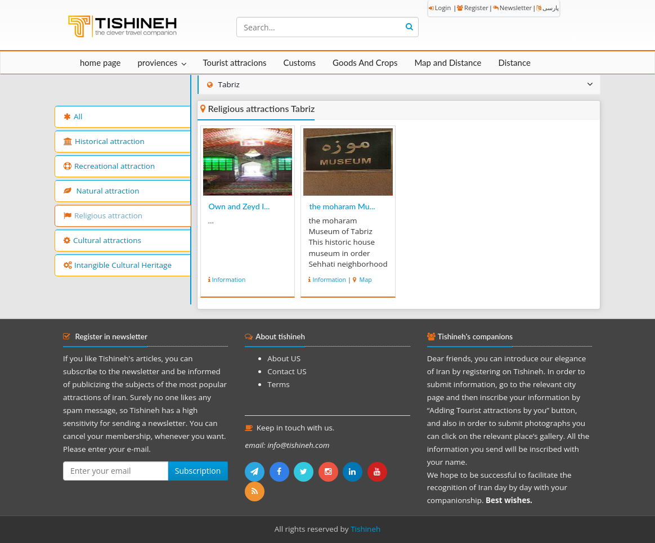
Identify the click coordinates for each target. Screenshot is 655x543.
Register (472, 7)
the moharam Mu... (342, 206)
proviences (157, 62)
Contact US (286, 371)
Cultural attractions (102, 240)
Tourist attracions (234, 62)
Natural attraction (101, 191)
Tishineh (365, 529)
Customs (300, 62)
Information (229, 279)
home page (100, 62)
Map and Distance (447, 62)
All (73, 116)
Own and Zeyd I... (239, 206)
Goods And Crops (365, 62)
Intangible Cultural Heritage (118, 265)
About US (283, 358)
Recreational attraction (109, 166)
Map (365, 279)
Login (440, 7)
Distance (514, 62)
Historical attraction (104, 141)
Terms (278, 384)
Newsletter (512, 7)
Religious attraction (103, 215)
